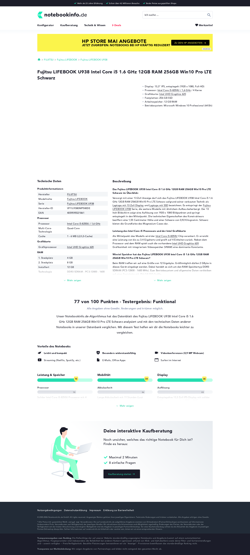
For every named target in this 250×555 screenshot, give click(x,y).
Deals (117, 25)
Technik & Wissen (95, 25)
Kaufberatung (69, 25)
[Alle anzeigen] (125, 406)
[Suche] (178, 14)
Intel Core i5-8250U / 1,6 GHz (174, 90)
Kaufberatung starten (119, 474)
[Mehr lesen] (72, 280)
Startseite (39, 59)
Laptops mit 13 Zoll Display (128, 205)
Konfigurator (45, 25)
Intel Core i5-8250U (167, 236)
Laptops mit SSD (158, 205)
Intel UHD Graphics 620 (172, 94)
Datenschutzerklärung (75, 510)
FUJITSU (49, 59)
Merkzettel (206, 25)
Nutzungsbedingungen (49, 510)
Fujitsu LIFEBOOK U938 (94, 59)
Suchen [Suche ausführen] (209, 14)
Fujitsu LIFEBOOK (67, 59)
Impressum (95, 510)
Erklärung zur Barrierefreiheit (118, 510)
